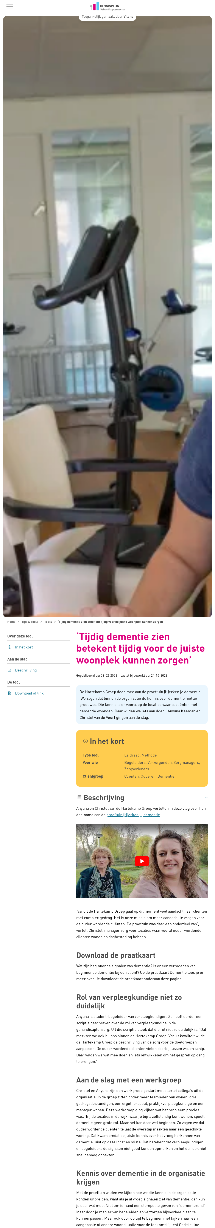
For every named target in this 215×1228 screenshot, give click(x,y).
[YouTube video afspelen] (142, 861)
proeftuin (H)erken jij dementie (133, 814)
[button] (142, 797)
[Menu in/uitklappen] (9, 6)
